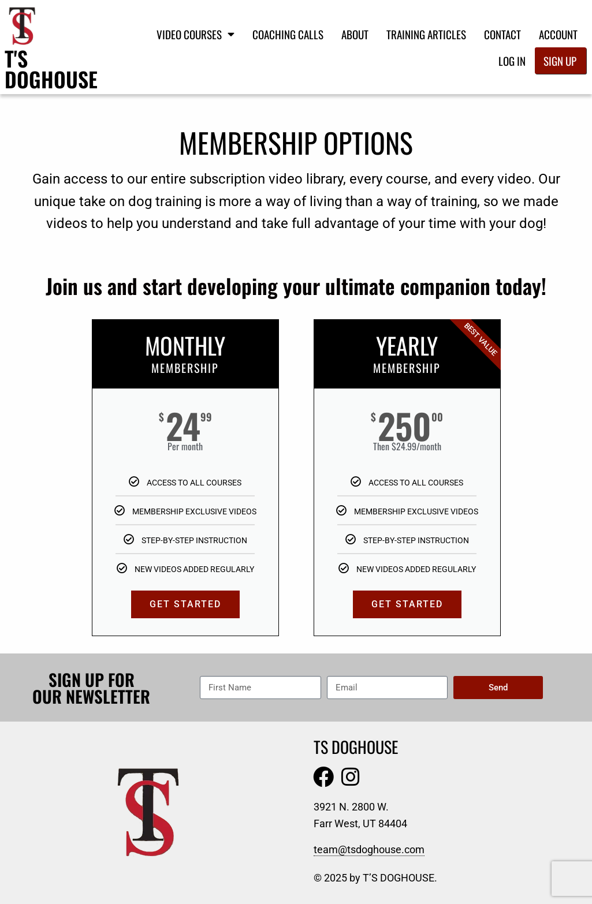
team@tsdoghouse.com (369, 849)
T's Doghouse (51, 68)
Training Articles (426, 34)
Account (558, 34)
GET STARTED (185, 604)
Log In (512, 61)
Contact (502, 34)
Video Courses (195, 34)
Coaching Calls (287, 34)
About (354, 34)
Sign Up (559, 61)
